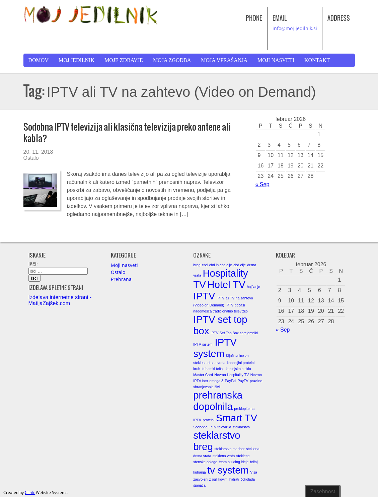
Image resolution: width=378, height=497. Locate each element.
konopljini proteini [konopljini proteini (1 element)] (240, 363)
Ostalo (31, 158)
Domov (38, 60)
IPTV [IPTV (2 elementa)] (204, 295)
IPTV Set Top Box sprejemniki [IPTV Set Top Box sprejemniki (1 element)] (234, 333)
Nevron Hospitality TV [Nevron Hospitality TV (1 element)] (231, 375)
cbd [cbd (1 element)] (205, 265)
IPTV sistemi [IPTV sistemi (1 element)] (203, 344)
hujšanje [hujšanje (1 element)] (253, 287)
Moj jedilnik (76, 60)
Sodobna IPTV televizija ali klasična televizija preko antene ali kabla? (127, 132)
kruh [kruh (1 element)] (196, 369)
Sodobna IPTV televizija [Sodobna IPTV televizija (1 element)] (212, 427)
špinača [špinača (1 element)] (199, 485)
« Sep (262, 184)
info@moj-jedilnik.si (295, 28)
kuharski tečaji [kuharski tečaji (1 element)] (213, 369)
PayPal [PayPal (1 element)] (230, 381)
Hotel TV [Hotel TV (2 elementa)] (226, 284)
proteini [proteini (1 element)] (208, 420)
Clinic (30, 492)
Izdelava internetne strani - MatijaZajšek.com (60, 300)
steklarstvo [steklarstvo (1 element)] (241, 427)
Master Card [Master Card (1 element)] (203, 375)
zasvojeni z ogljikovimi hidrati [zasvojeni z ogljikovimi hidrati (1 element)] (216, 479)
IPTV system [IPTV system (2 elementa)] (214, 348)
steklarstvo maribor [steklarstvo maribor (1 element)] (229, 449)
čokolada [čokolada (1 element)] (248, 479)
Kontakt (317, 60)
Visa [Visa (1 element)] (253, 472)
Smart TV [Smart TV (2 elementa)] (236, 417)
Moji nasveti (275, 60)
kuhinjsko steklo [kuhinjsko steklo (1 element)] (238, 369)
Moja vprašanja (224, 60)
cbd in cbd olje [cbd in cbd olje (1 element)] (220, 265)
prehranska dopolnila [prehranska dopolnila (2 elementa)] (217, 400)
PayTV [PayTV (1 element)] (243, 381)
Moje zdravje (123, 60)
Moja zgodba (172, 60)
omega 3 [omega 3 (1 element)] (216, 381)
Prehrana (121, 279)
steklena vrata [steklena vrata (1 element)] (224, 456)
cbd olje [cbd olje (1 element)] (239, 265)
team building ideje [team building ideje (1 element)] (233, 462)
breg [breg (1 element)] (196, 265)
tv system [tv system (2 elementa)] (228, 470)
